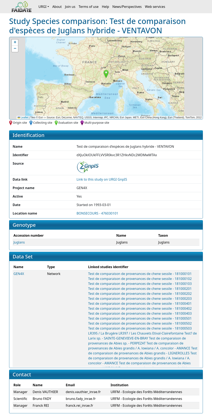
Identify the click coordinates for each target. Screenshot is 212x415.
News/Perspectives (127, 6)
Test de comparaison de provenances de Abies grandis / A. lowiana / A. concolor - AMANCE (142, 358)
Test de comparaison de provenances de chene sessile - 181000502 (140, 323)
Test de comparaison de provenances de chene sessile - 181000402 (140, 308)
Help (105, 6)
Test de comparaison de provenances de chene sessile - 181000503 (140, 328)
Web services (155, 6)
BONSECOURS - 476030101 (97, 213)
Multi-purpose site (96, 123)
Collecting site (42, 123)
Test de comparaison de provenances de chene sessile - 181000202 (140, 293)
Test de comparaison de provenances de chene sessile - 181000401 (140, 303)
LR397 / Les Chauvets (135, 333)
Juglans (19, 242)
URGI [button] (43, 6)
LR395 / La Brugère (103, 333)
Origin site (20, 123)
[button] (106, 74)
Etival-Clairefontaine (168, 333)
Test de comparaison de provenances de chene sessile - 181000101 (140, 273)
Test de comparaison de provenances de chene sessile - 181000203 (140, 298)
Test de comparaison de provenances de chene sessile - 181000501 (140, 318)
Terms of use (89, 6)
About (57, 6)
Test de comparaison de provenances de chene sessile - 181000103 (140, 283)
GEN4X (18, 273)
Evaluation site (68, 123)
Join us (70, 6)
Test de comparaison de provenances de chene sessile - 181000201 (140, 288)
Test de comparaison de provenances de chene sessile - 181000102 (140, 278)
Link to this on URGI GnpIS (102, 179)
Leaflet (23, 117)
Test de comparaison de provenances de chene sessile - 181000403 (140, 313)
